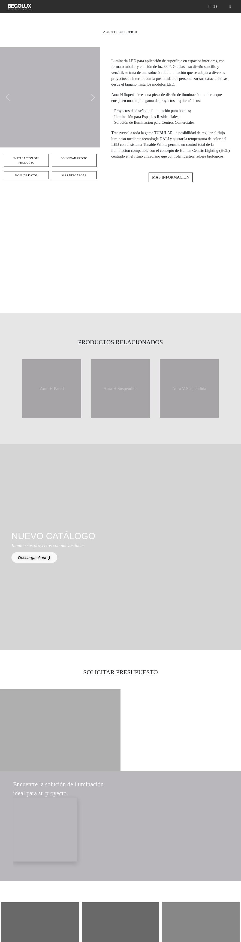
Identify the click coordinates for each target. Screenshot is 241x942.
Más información (170, 177)
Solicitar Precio (74, 158)
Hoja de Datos (26, 175)
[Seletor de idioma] (216, 6)
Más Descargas (74, 175)
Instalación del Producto (26, 160)
